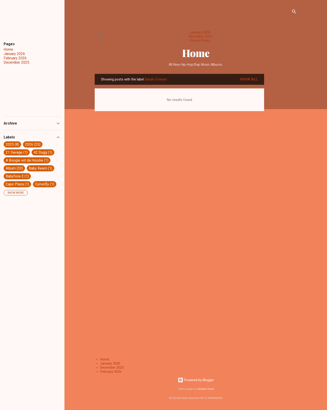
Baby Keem (40, 168)
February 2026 (110, 372)
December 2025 (200, 36)
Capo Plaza (17, 184)
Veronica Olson (206, 389)
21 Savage (17, 152)
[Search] (294, 12)
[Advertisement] (282, 142)
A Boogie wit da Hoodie (27, 160)
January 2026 (200, 32)
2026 (32, 144)
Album (14, 168)
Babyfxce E (17, 176)
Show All (249, 79)
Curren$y (44, 184)
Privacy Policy (200, 40)
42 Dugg (43, 152)
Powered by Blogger (196, 380)
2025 (12, 144)
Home (196, 53)
